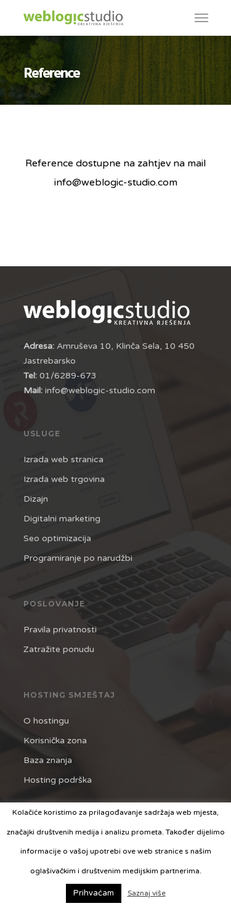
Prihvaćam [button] (93, 893)
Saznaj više (147, 893)
